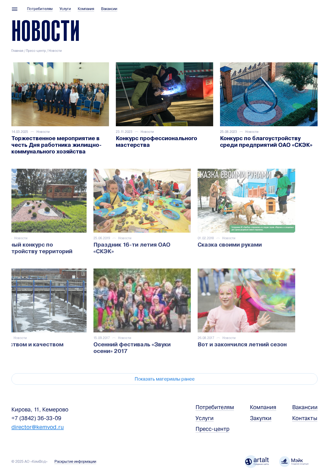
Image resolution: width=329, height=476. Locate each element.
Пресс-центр (36, 51)
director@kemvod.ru (37, 427)
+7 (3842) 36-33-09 (36, 418)
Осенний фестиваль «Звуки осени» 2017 (100, 347)
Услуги (65, 9)
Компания (86, 9)
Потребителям (40, 9)
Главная (17, 51)
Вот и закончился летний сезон (210, 344)
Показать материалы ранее (165, 379)
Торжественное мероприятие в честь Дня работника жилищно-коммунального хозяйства (56, 145)
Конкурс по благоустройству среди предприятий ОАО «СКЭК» (266, 141)
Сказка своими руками (198, 244)
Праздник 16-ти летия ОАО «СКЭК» (99, 248)
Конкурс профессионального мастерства (156, 141)
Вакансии (109, 9)
